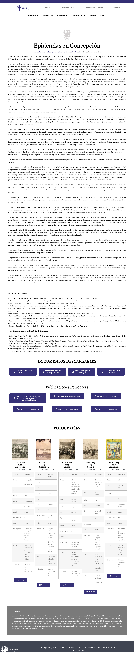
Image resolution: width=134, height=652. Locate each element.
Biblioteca (48, 16)
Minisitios (62, 16)
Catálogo (103, 15)
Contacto (117, 7)
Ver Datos (21, 469)
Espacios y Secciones (94, 7)
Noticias (93, 15)
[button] (20, 469)
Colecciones (32, 16)
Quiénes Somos (67, 7)
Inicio (47, 7)
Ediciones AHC (78, 16)
